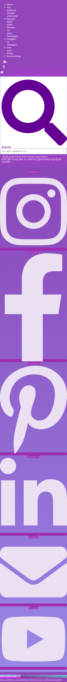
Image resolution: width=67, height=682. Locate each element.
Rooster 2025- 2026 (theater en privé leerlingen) (12, 27)
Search (4, 78)
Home (10, 4)
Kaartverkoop (14, 56)
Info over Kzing (10, 50)
